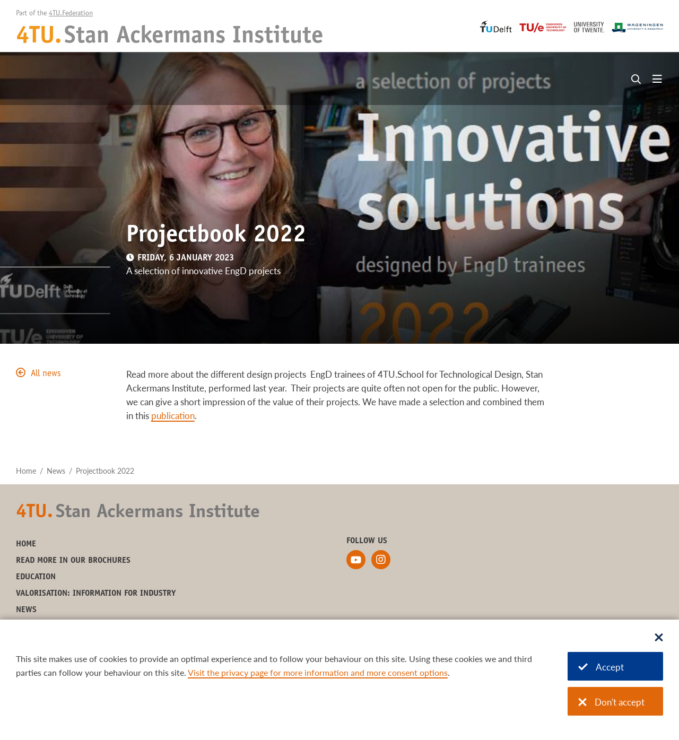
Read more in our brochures (73, 560)
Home (26, 470)
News (56, 470)
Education (36, 577)
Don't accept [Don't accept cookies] (611, 702)
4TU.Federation (71, 14)
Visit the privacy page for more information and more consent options (318, 672)
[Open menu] (657, 79)
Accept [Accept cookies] (601, 667)
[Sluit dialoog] (659, 638)
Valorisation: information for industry (96, 593)
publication (173, 415)
